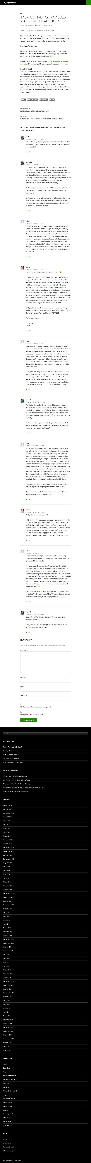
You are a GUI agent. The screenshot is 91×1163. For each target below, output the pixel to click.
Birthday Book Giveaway (11, 754)
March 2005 (7, 1050)
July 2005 (6, 1046)
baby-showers (32, 99)
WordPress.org (8, 1151)
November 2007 (8, 943)
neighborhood (8, 1095)
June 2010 (6, 824)
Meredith (29, 162)
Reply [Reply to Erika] (29, 601)
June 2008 (6, 916)
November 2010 (8, 805)
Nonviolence (7, 1102)
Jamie (28, 267)
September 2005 (8, 1039)
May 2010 (6, 828)
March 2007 (7, 970)
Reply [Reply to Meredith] (29, 210)
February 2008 (8, 932)
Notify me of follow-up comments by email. (35, 707)
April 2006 (6, 1012)
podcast (5, 1110)
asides (5, 1064)
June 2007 (6, 958)
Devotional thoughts (10, 1079)
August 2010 (7, 817)
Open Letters (7, 1106)
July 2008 (6, 912)
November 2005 (8, 1031)
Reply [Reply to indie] (29, 256)
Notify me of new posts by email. (32, 714)
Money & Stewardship (10, 1091)
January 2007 (7, 977)
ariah (38, 25)
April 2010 (6, 832)
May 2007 (6, 962)
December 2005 (8, 1027)
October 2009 (7, 855)
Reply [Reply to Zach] (29, 152)
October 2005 (7, 1035)
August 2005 (7, 1042)
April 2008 (6, 924)
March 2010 (7, 836)
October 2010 (7, 809)
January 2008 (7, 935)
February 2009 (8, 886)
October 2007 (7, 947)
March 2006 (7, 1016)
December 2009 (8, 847)
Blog (22, 13)
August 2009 (7, 863)
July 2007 (6, 954)
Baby (23, 99)
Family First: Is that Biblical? (12, 747)
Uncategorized (8, 1114)
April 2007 (6, 966)
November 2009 (8, 851)
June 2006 (6, 1004)
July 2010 (6, 821)
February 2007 (8, 974)
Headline (6, 1087)
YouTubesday (7, 1125)
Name (23, 677)
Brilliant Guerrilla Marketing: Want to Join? (45, 109)
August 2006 (7, 997)
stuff (52, 99)
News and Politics (9, 1098)
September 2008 (8, 905)
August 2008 (7, 909)
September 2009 (8, 859)
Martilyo (6, 784)
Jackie (5, 791)
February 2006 (8, 1020)
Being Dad (6, 1068)
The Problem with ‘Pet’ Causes (13, 762)
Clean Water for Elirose (11, 758)
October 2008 (7, 901)
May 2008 (6, 920)
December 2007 (8, 939)
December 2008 (8, 893)
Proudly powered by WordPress (12, 1160)
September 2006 (8, 993)
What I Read (7, 1121)
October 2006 (7, 989)
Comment (24, 650)
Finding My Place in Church (12, 751)
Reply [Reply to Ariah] (29, 433)
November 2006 (8, 985)
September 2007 (8, 951)
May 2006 (6, 1008)
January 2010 (7, 844)
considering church (9, 1076)
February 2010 (8, 840)
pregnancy (43, 99)
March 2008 (7, 928)
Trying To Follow (10, 2)
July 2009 (6, 866)
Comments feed (8, 1147)
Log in (5, 1139)
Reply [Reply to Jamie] (29, 331)
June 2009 (6, 870)
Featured (6, 1083)
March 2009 (7, 882)
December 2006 (8, 981)
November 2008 (8, 897)
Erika (27, 550)
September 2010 (8, 813)
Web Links (6, 1118)
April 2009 (6, 878)
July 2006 (6, 1000)
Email (22, 686)
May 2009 (6, 874)
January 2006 (7, 1023)
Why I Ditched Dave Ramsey (17, 776)
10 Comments (47, 25)
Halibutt (6, 788)
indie (27, 221)
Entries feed (7, 1143)
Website (23, 695)
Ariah (29, 400)
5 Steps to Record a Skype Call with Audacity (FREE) (28, 788)
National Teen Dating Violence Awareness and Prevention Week (45, 117)
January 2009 (7, 889)
